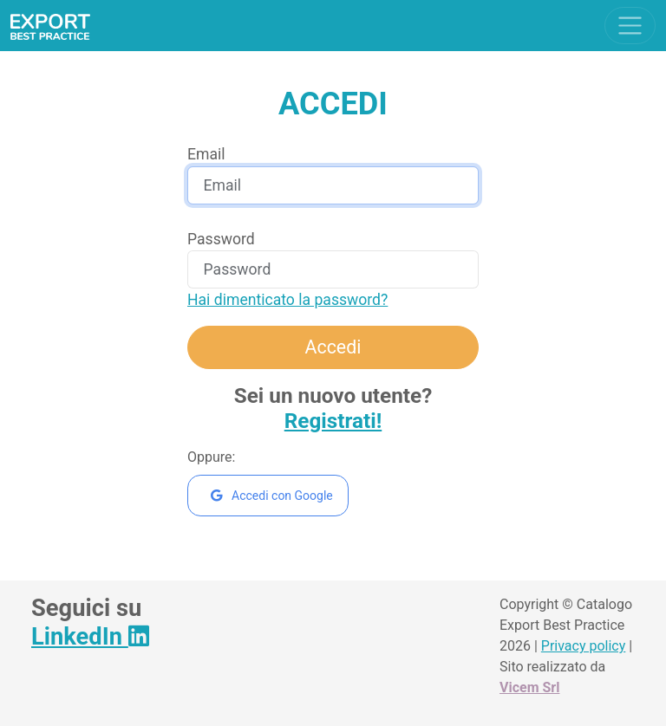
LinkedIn (90, 637)
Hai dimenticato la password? (287, 299)
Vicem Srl (529, 687)
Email (206, 154)
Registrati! (333, 420)
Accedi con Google (272, 495)
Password (221, 239)
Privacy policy (583, 646)
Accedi (333, 347)
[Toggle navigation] (630, 25)
